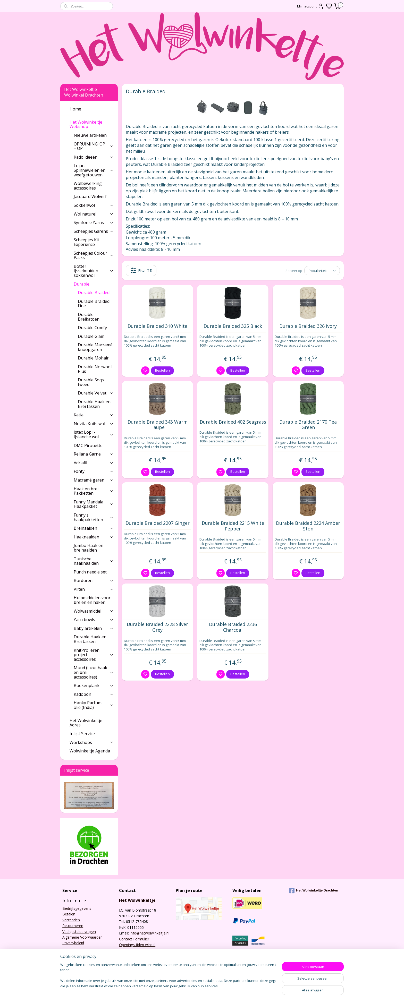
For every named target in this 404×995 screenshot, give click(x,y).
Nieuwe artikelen (90, 135)
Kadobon (94, 694)
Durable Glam (91, 336)
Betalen (68, 914)
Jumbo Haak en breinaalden (88, 548)
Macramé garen (94, 480)
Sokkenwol (94, 205)
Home (75, 109)
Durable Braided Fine (94, 303)
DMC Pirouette (88, 445)
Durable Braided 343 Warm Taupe (158, 424)
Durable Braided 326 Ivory (308, 326)
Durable (94, 284)
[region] (168, 976)
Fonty (94, 471)
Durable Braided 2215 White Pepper (233, 525)
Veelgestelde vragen (79, 931)
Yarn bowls (94, 619)
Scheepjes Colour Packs (94, 255)
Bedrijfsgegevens (76, 908)
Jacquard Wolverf (90, 196)
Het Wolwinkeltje (137, 900)
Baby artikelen (94, 628)
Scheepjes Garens (94, 231)
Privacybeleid (73, 942)
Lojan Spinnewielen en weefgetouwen (94, 170)
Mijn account (310, 6)
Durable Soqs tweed (91, 382)
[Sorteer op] (322, 271)
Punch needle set (90, 572)
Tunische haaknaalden (94, 561)
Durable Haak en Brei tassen (94, 404)
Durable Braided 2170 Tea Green (308, 424)
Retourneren (72, 925)
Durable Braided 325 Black (233, 326)
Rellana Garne (94, 454)
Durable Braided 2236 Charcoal (233, 627)
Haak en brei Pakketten (94, 491)
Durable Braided (94, 292)
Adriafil (94, 463)
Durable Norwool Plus (95, 369)
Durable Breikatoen (88, 317)
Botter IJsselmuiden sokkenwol (94, 270)
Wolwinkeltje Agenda (90, 751)
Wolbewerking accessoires (88, 186)
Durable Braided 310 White (157, 326)
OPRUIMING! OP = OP (94, 146)
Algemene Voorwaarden (82, 937)
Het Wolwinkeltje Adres (86, 723)
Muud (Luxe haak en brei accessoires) (94, 672)
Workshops (92, 742)
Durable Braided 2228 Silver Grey (157, 627)
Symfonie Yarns (94, 222)
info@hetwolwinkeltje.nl (149, 933)
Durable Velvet (96, 393)
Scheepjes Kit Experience (86, 242)
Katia (94, 415)
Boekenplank (94, 685)
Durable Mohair (93, 358)
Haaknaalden (94, 537)
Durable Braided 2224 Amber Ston (308, 525)
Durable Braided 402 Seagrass (233, 422)
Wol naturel (94, 214)
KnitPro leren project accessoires (94, 654)
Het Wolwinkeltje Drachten (313, 891)
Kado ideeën (94, 157)
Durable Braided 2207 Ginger (157, 523)
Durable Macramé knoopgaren (95, 347)
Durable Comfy (92, 327)
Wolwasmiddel (94, 611)
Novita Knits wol (94, 423)
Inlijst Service (82, 733)
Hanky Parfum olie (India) (94, 705)
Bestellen (162, 370)
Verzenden (71, 919)
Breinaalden (94, 528)
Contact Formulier (134, 939)
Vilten (94, 589)
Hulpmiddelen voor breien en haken (92, 600)
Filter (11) (141, 270)
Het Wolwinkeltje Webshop (92, 124)
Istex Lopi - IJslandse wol (94, 434)
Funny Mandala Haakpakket (94, 504)
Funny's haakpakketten (94, 517)
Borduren (94, 580)
